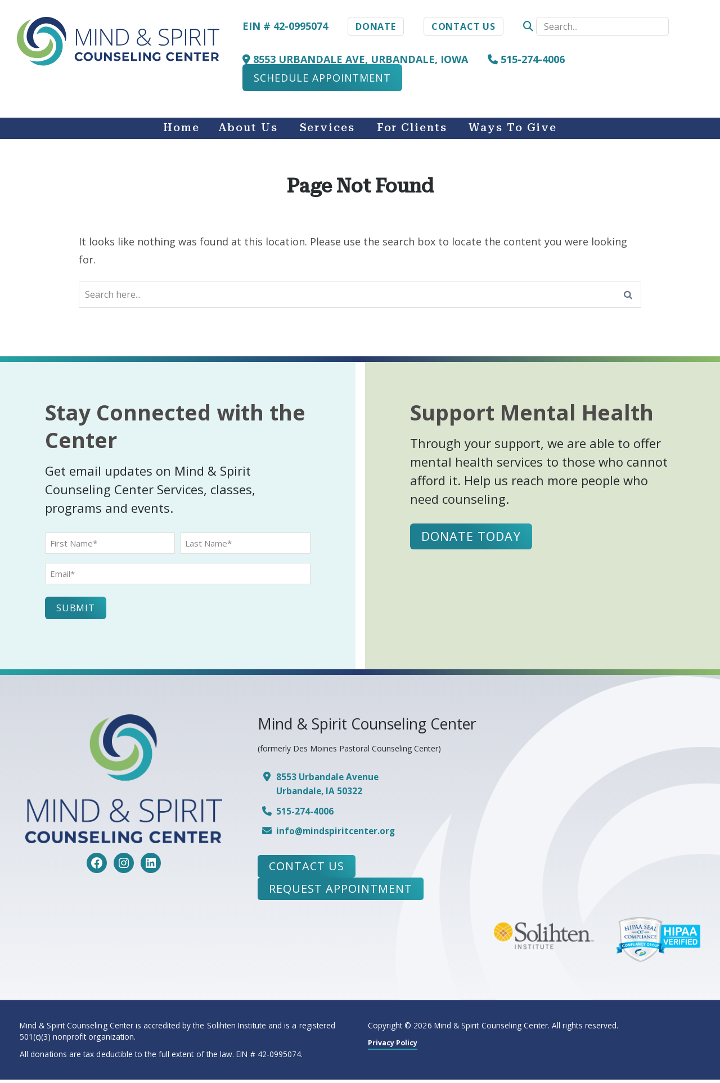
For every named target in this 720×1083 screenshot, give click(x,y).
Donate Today (472, 539)
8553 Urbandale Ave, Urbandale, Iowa (355, 59)
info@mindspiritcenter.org (340, 834)
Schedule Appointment (322, 77)
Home (181, 128)
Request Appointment (340, 892)
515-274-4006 (526, 59)
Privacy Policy (395, 1045)
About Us (247, 128)
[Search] (628, 296)
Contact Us (463, 26)
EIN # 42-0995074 (285, 26)
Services (327, 128)
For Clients (412, 128)
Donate (376, 26)
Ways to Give (513, 128)
